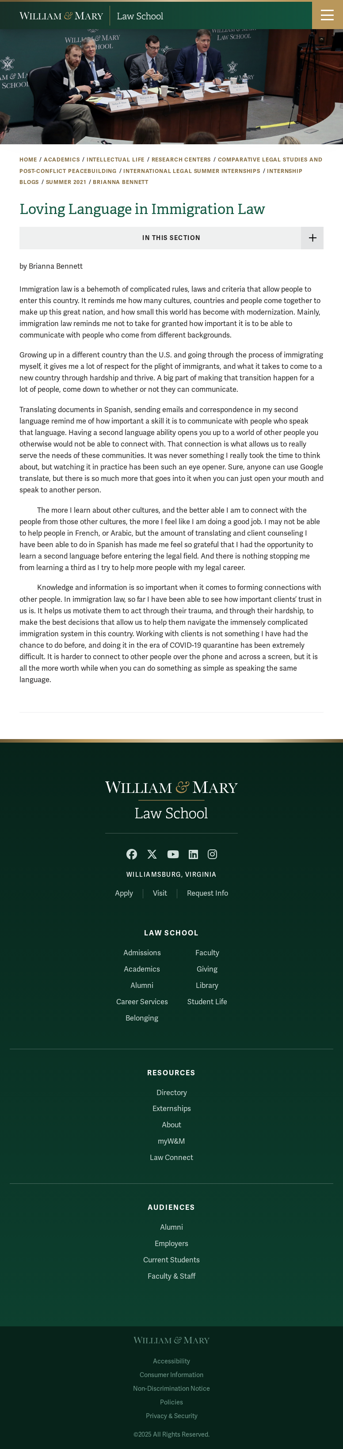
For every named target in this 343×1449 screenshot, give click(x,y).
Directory (171, 1093)
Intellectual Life (116, 159)
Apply (124, 893)
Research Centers (181, 159)
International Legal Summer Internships (191, 171)
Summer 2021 (66, 182)
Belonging (142, 1018)
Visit (160, 893)
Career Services (142, 1002)
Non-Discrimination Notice (171, 1389)
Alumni (141, 985)
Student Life (207, 1002)
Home (28, 159)
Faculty (207, 953)
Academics (62, 159)
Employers (171, 1243)
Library (207, 985)
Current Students (171, 1260)
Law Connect (171, 1157)
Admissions (142, 953)
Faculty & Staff (171, 1276)
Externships (171, 1108)
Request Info (207, 893)
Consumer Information (171, 1375)
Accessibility (171, 1361)
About (171, 1125)
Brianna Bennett (121, 182)
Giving (207, 969)
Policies (171, 1402)
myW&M (171, 1141)
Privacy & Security (172, 1416)
